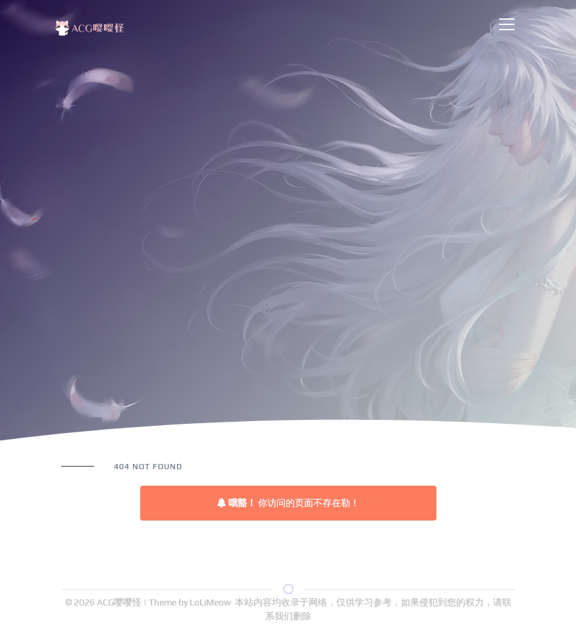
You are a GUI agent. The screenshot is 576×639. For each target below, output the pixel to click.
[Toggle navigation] (506, 24)
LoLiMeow (210, 602)
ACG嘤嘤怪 (120, 602)
